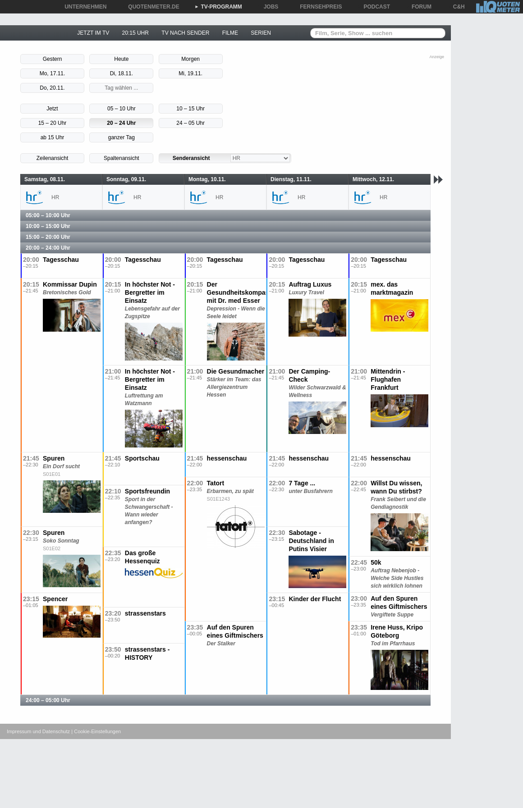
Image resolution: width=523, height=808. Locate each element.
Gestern (52, 59)
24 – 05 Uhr (190, 123)
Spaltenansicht (121, 158)
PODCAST (374, 7)
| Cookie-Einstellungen (96, 731)
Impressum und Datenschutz (38, 731)
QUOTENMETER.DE (150, 7)
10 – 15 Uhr (190, 108)
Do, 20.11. (52, 88)
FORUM (418, 7)
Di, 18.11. (121, 73)
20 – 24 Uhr (121, 123)
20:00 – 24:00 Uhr (48, 248)
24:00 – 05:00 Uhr (48, 700)
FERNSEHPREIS (318, 7)
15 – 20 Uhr (52, 123)
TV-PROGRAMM (218, 7)
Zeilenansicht (53, 158)
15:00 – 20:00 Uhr (48, 237)
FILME (230, 33)
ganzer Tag (121, 137)
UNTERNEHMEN (82, 7)
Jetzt (52, 108)
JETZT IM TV (93, 33)
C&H (456, 7)
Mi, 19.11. (190, 73)
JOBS (268, 7)
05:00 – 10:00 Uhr (48, 215)
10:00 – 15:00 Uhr (48, 226)
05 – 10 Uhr (121, 108)
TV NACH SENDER (185, 33)
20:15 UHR (135, 33)
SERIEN (261, 33)
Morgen (190, 59)
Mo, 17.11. (52, 73)
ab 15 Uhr (52, 137)
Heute (121, 59)
